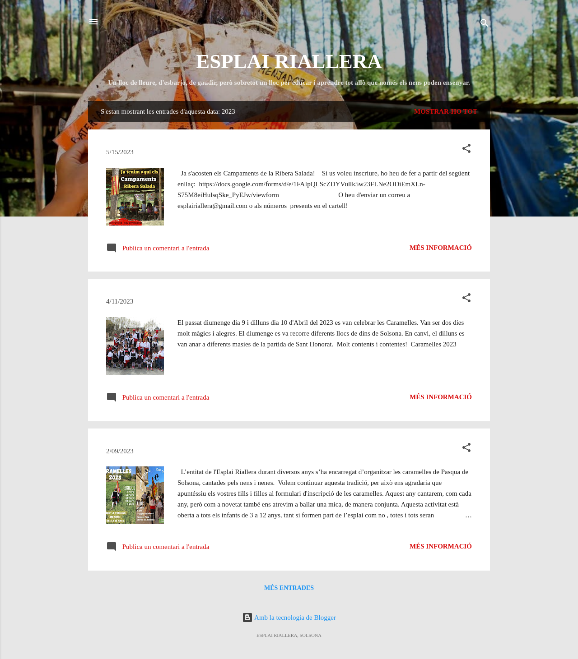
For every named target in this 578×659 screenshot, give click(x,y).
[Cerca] (484, 24)
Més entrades (289, 588)
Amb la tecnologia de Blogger (289, 617)
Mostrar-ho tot (445, 111)
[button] (466, 150)
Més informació (441, 247)
